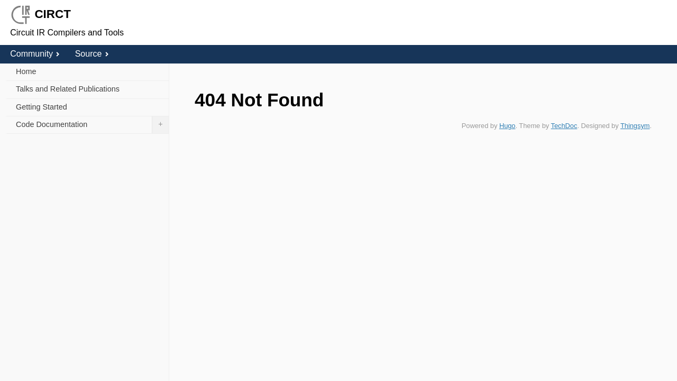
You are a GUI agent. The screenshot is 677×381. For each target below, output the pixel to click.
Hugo (507, 126)
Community (35, 53)
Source (91, 53)
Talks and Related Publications (68, 89)
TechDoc (564, 126)
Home (26, 71)
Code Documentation (92, 124)
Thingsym (634, 126)
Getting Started (41, 107)
